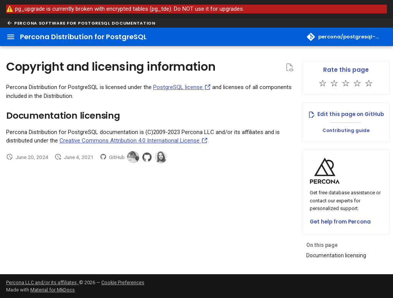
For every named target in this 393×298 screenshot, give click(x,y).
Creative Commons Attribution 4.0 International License (133, 140)
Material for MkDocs (52, 290)
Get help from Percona (340, 221)
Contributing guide (346, 130)
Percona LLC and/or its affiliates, (42, 282)
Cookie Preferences (122, 282)
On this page (322, 245)
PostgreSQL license (182, 87)
